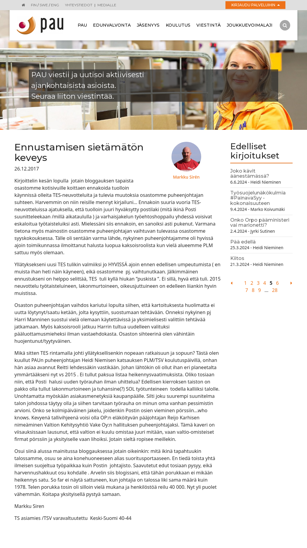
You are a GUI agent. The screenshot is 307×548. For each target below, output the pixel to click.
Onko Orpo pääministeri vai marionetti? (259, 222)
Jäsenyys (148, 25)
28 (274, 290)
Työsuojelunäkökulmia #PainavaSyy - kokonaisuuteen (258, 198)
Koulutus (178, 25)
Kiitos (237, 258)
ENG (55, 5)
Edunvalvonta (112, 25)
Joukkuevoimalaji (250, 25)
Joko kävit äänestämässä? (249, 173)
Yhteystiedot (78, 5)
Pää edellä (243, 242)
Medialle (106, 5)
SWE (44, 5)
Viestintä (208, 25)
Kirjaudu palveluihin (255, 5)
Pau (82, 25)
